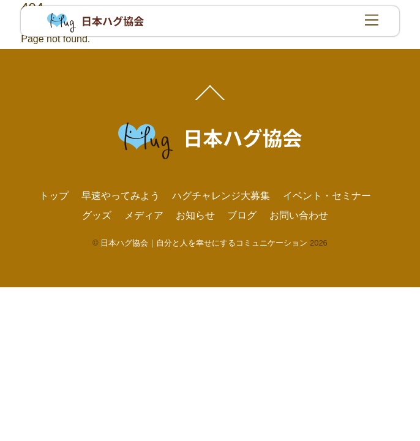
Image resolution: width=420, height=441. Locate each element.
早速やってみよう (120, 195)
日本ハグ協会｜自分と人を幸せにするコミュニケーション (203, 242)
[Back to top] (210, 99)
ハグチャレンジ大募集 (221, 195)
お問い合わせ (298, 215)
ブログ (242, 215)
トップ (54, 195)
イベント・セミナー (327, 195)
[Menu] (371, 20)
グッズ (96, 215)
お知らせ (195, 215)
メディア (143, 215)
